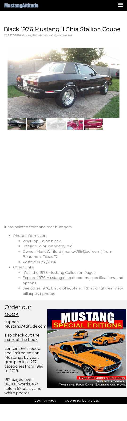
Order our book (17, 310)
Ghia (66, 288)
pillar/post (31, 293)
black (56, 288)
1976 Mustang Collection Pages (67, 272)
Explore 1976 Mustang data (47, 277)
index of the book (21, 339)
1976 (45, 288)
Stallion (78, 288)
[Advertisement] (44, 177)
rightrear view (110, 288)
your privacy (45, 400)
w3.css (93, 400)
